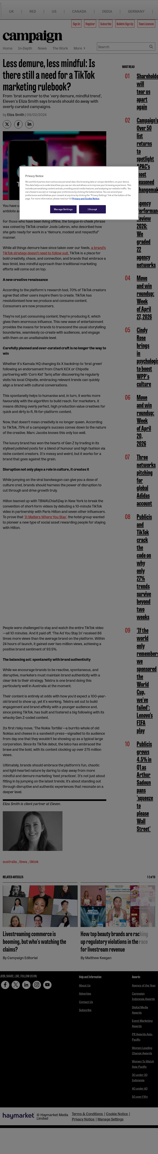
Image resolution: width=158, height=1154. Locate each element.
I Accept (92, 209)
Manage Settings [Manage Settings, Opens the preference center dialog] (63, 209)
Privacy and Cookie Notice (85, 198)
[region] (79, 193)
